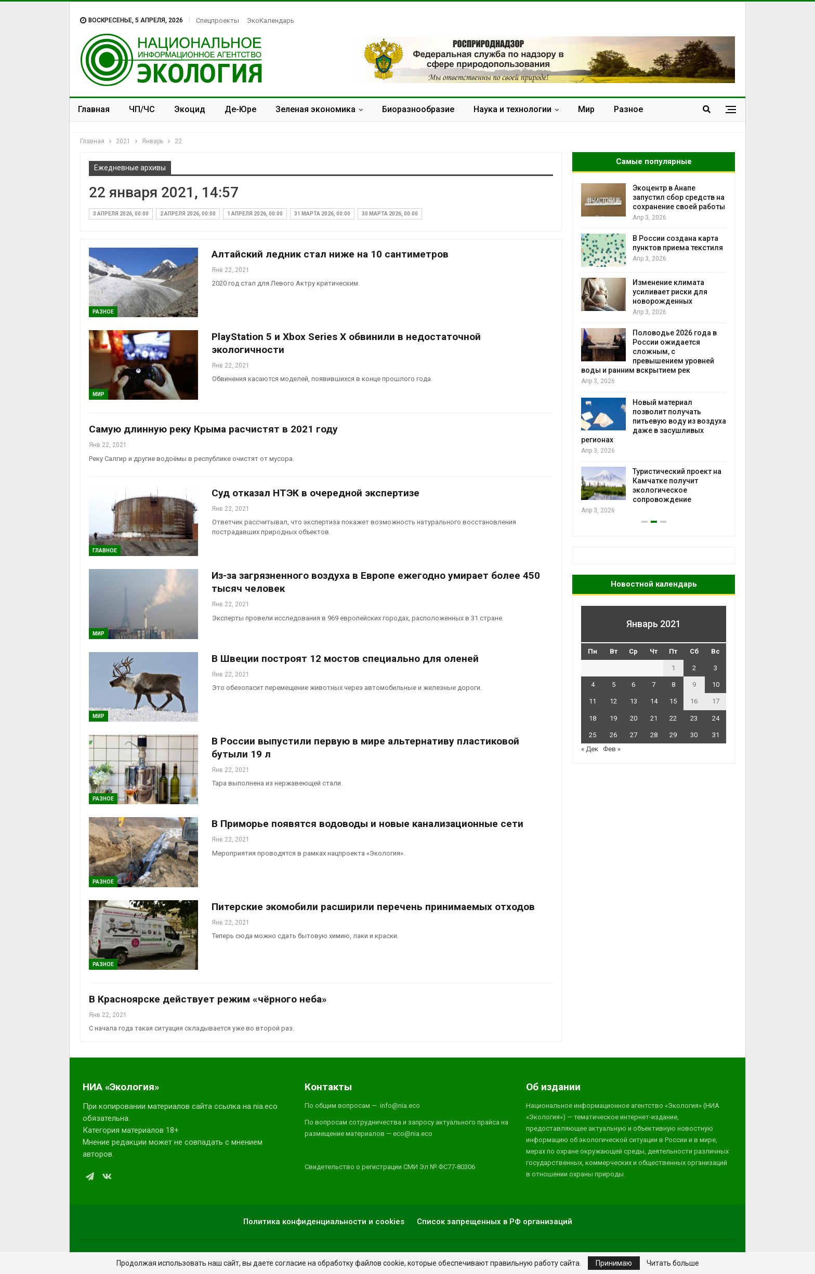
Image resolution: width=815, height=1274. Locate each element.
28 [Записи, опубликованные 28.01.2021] (654, 735)
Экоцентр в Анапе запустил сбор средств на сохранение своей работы (679, 197)
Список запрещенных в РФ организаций (494, 1221)
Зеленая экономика (315, 109)
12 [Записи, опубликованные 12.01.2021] (613, 701)
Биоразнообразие (418, 109)
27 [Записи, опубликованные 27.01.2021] (633, 735)
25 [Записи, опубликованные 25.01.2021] (592, 735)
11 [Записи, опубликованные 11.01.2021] (592, 701)
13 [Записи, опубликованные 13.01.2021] (633, 701)
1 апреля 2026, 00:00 (255, 213)
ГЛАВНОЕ (105, 550)
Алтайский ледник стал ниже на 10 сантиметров (330, 254)
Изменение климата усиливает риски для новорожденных (670, 291)
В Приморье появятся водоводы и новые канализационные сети (367, 824)
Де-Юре (240, 109)
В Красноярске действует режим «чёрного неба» (208, 999)
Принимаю (614, 1263)
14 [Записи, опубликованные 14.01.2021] (654, 701)
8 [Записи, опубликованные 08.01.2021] (673, 684)
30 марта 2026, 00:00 (390, 213)
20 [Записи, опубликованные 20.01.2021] (633, 718)
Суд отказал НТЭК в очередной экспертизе (315, 493)
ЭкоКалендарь (270, 20)
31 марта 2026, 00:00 (322, 213)
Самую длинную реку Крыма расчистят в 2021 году (213, 429)
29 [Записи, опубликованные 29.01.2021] (673, 735)
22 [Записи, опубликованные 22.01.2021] (673, 718)
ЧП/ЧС (142, 109)
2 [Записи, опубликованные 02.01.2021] (694, 668)
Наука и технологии (512, 109)
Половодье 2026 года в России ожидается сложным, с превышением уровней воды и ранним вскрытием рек (649, 351)
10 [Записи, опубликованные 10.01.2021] (715, 684)
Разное (628, 109)
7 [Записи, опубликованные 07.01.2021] (653, 684)
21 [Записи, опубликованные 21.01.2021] (654, 718)
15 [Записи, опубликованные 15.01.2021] (673, 701)
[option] (653, 349)
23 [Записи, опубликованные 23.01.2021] (694, 718)
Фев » (612, 749)
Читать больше (673, 1263)
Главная (94, 109)
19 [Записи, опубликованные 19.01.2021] (613, 718)
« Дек (589, 749)
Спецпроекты (217, 20)
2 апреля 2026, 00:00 (188, 213)
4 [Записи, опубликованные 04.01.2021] (593, 684)
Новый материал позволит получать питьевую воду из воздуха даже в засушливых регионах (653, 421)
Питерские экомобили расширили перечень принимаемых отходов (373, 907)
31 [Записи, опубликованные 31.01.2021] (715, 735)
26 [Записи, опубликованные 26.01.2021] (613, 735)
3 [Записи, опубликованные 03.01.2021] (715, 668)
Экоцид (189, 109)
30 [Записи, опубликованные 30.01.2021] (694, 735)
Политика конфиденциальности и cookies (323, 1221)
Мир (586, 109)
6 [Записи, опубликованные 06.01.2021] (633, 684)
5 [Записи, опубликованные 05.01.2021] (613, 684)
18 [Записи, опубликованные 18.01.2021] (592, 718)
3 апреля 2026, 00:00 (121, 213)
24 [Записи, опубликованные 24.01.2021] (715, 718)
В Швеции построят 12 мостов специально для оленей (345, 659)
